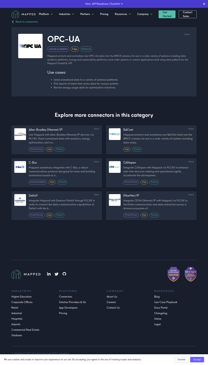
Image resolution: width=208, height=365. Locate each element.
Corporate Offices (21, 302)
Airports (15, 324)
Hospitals (16, 318)
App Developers (68, 307)
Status (157, 318)
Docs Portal (161, 307)
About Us (112, 296)
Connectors (65, 296)
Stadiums (16, 335)
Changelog (160, 313)
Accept (197, 359)
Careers (111, 302)
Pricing (63, 313)
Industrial (16, 313)
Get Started (167, 14)
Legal (157, 324)
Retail (14, 307)
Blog (157, 296)
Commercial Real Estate (25, 329)
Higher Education (21, 296)
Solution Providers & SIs (72, 302)
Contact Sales (187, 14)
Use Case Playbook (165, 302)
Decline (181, 359)
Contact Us (113, 307)
